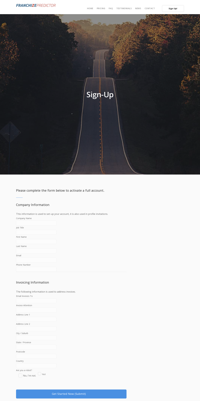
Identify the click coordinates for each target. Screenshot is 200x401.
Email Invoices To (39, 303)
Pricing (101, 8)
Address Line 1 (39, 323)
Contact (150, 8)
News (138, 8)
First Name (39, 241)
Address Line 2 (39, 333)
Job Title (39, 231)
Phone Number (39, 271)
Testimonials (124, 8)
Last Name (39, 251)
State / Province (39, 353)
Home (90, 8)
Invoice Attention (39, 313)
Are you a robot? (24, 380)
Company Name (39, 221)
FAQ (111, 8)
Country (39, 373)
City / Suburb (39, 343)
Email (39, 261)
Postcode (39, 363)
